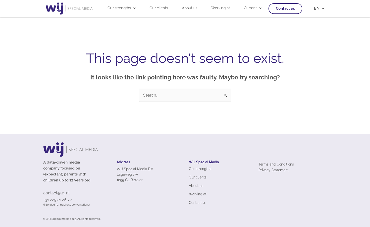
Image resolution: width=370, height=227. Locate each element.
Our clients (159, 8)
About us (189, 8)
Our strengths (121, 8)
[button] (122, 8)
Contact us (285, 8)
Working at (220, 8)
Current (253, 8)
